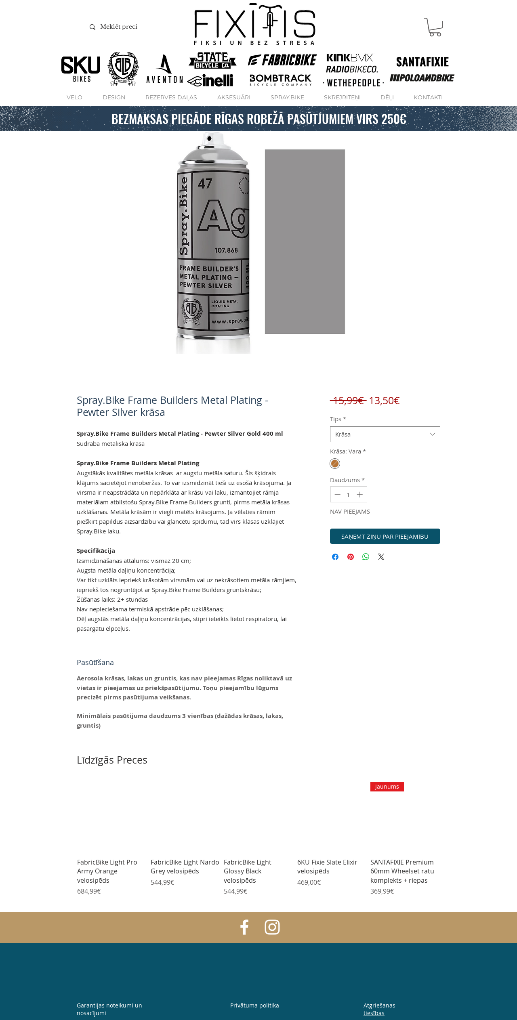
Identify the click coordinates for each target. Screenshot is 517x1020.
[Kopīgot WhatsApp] (366, 557)
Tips (338, 419)
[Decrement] (336, 494)
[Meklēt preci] (130, 27)
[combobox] (385, 434)
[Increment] (360, 494)
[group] (258, 843)
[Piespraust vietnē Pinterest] (350, 557)
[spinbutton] (348, 494)
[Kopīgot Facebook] (335, 557)
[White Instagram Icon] (272, 927)
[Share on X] (381, 557)
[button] (435, 27)
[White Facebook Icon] (244, 927)
